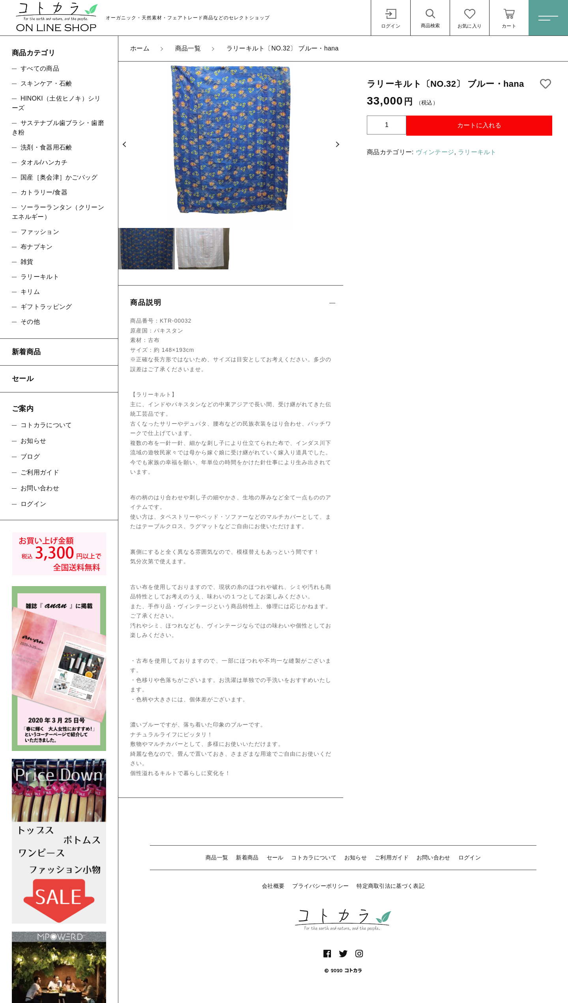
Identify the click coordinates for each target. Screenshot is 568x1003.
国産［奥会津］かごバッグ (59, 177)
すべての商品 (40, 68)
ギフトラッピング (46, 306)
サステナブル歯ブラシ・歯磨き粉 (58, 128)
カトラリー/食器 (44, 192)
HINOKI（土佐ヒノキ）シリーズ (56, 103)
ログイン (469, 857)
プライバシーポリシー (320, 886)
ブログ (30, 456)
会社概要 (273, 886)
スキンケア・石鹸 (46, 83)
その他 (30, 321)
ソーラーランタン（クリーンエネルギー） (58, 212)
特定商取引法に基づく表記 (390, 886)
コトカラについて (313, 857)
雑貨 (27, 261)
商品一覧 (217, 857)
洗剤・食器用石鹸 (46, 147)
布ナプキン (37, 246)
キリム (30, 291)
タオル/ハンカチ (44, 162)
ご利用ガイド (392, 857)
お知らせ (355, 857)
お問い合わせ (433, 857)
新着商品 (247, 857)
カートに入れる (479, 125)
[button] (124, 145)
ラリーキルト (477, 152)
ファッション (40, 231)
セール (275, 857)
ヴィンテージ (435, 152)
